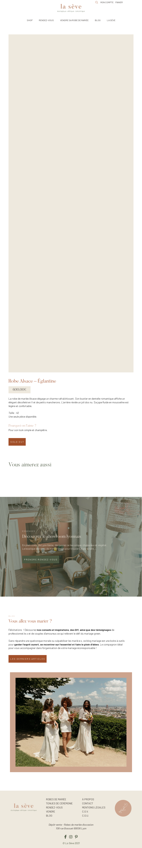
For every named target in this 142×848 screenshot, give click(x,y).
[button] (30, 20)
